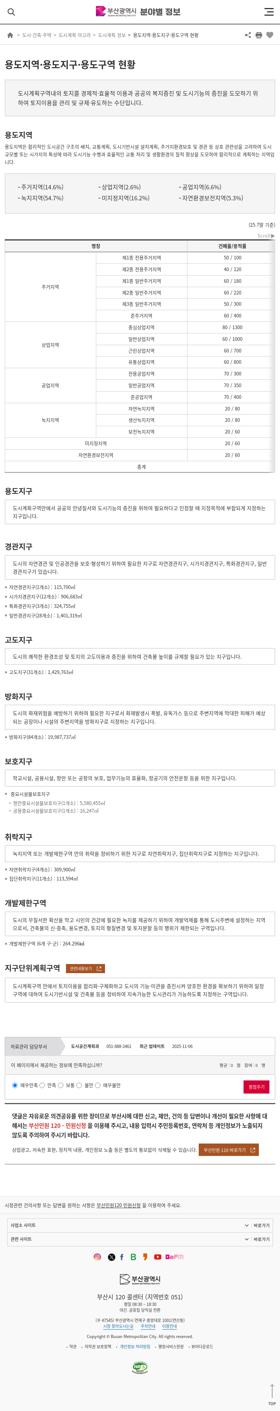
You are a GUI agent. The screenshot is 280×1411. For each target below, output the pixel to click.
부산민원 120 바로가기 (225, 1150)
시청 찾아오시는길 (118, 1326)
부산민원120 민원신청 (119, 1205)
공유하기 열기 (247, 35)
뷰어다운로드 (202, 1346)
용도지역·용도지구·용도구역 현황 (166, 34)
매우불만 (112, 1085)
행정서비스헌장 (171, 1346)
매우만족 (29, 1085)
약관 (73, 1346)
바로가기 (262, 1225)
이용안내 (169, 1326)
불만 (89, 1085)
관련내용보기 (81, 968)
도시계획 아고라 (75, 34)
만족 (51, 1085)
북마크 (269, 35)
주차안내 (148, 1326)
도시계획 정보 (112, 34)
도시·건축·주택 (36, 34)
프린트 (258, 35)
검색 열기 (11, 12)
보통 (70, 1085)
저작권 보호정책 (98, 1346)
